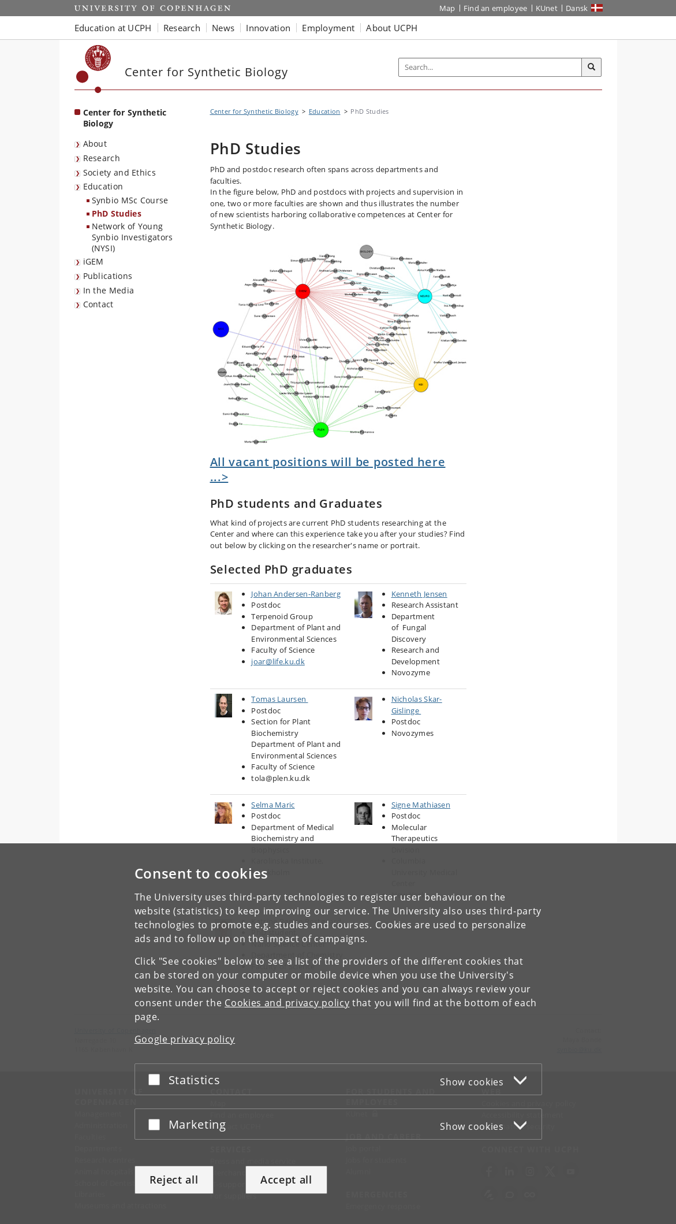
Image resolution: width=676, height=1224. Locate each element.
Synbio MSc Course (130, 200)
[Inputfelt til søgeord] (490, 67)
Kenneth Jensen (419, 594)
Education (103, 186)
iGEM (93, 261)
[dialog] (338, 1033)
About (95, 143)
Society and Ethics (119, 172)
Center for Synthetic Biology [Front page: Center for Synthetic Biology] (125, 118)
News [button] (223, 28)
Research (101, 157)
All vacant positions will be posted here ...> (328, 469)
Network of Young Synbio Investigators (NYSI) (132, 237)
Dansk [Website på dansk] (577, 8)
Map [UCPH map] (447, 8)
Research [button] (181, 28)
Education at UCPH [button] (113, 28)
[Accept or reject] (157, 1079)
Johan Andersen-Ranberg (296, 594)
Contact (98, 304)
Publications (108, 275)
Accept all (286, 1179)
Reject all (174, 1179)
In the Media (109, 290)
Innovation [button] (268, 28)
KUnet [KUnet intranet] (547, 8)
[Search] (591, 67)
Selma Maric (272, 804)
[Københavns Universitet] (93, 69)
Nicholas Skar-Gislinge (416, 705)
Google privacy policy (185, 1039)
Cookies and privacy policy (287, 1002)
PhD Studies (116, 213)
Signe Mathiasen (421, 804)
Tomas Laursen (279, 699)
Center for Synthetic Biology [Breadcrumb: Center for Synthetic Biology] (254, 111)
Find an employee (496, 8)
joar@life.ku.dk (278, 661)
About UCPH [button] (391, 28)
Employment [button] (328, 28)
